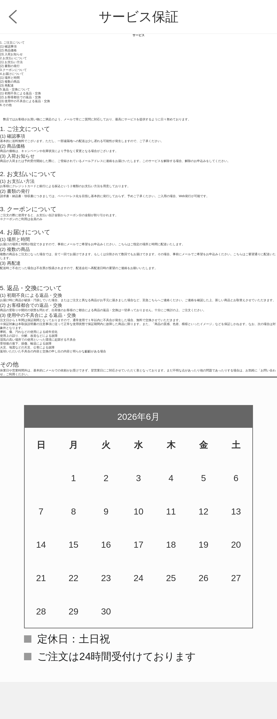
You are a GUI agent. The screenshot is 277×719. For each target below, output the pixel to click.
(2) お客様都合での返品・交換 (20, 97)
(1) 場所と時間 (10, 77)
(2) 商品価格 (8, 50)
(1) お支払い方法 (11, 62)
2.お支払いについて (13, 58)
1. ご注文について (12, 42)
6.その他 (6, 105)
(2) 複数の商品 (10, 81)
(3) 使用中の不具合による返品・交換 (25, 101)
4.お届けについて (12, 73)
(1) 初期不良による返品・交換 (20, 93)
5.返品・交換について (15, 89)
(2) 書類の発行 (10, 66)
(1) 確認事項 (8, 46)
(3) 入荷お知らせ (11, 54)
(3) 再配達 (7, 85)
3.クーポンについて (13, 70)
